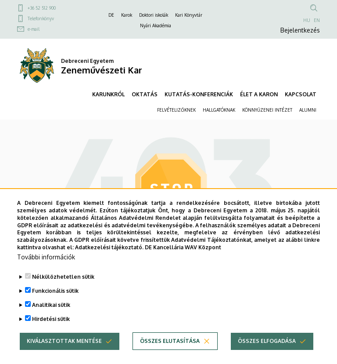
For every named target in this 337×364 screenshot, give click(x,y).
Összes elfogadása (267, 354)
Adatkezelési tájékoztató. (109, 261)
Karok (126, 15)
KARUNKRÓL (108, 94)
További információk (46, 270)
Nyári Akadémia (155, 25)
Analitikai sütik (51, 318)
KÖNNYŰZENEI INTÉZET (267, 110)
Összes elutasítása (170, 354)
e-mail (33, 29)
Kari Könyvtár (188, 15)
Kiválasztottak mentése (64, 354)
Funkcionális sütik (55, 304)
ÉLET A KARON (259, 94)
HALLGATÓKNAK (219, 110)
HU (306, 20)
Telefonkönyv (41, 18)
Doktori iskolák (153, 15)
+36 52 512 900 (42, 8)
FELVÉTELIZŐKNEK (176, 110)
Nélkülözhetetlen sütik (63, 290)
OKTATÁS (145, 94)
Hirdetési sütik (51, 332)
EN (317, 20)
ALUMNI (307, 110)
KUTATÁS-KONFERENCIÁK (199, 94)
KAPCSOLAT (300, 94)
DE (111, 15)
